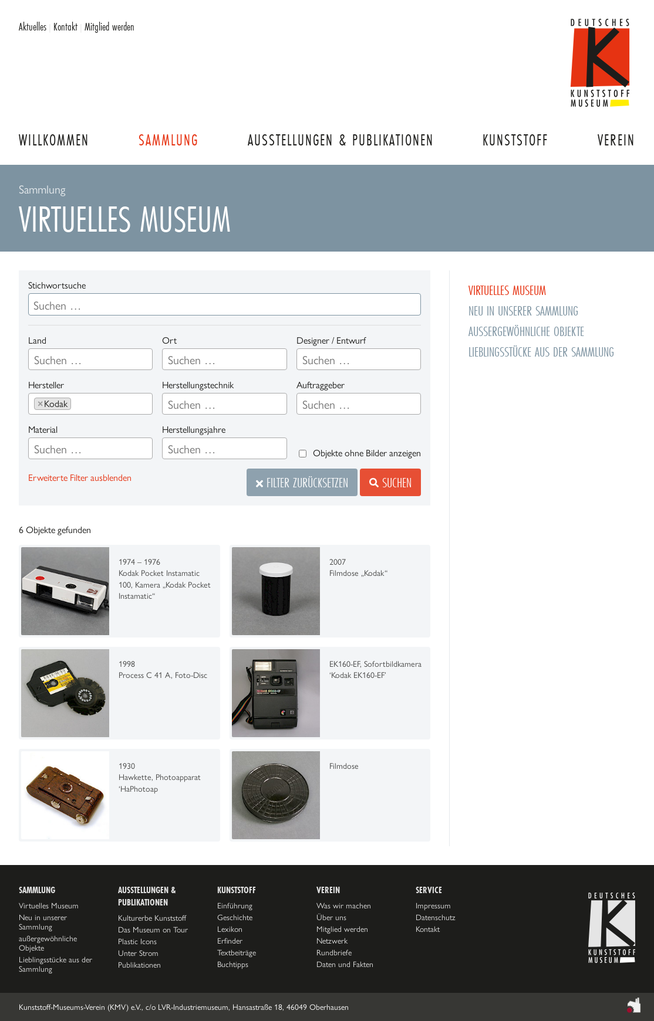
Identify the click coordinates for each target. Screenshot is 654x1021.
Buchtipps (232, 964)
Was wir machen (343, 905)
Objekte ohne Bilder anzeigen (367, 453)
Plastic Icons (137, 941)
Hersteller (46, 385)
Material (43, 429)
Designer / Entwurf (331, 340)
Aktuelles (32, 26)
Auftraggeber (320, 385)
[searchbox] (90, 360)
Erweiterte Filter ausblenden (80, 477)
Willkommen (54, 140)
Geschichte (234, 917)
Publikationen (139, 964)
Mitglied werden (109, 26)
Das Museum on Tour (153, 929)
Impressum (433, 905)
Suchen (390, 482)
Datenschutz (436, 917)
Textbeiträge (236, 952)
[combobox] (90, 359)
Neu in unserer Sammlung (523, 310)
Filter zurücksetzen (302, 482)
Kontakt (65, 26)
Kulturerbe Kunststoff (152, 917)
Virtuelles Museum (507, 290)
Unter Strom (138, 953)
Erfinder (229, 940)
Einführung (234, 905)
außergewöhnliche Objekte (526, 331)
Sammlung (168, 140)
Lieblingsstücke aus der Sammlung (541, 351)
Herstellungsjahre (193, 429)
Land (37, 340)
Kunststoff (515, 140)
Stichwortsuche (57, 285)
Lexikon (229, 929)
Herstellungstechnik (198, 385)
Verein (616, 140)
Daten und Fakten (344, 964)
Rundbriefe (334, 952)
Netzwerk (332, 940)
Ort (169, 340)
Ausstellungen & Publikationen (341, 140)
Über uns (331, 917)
